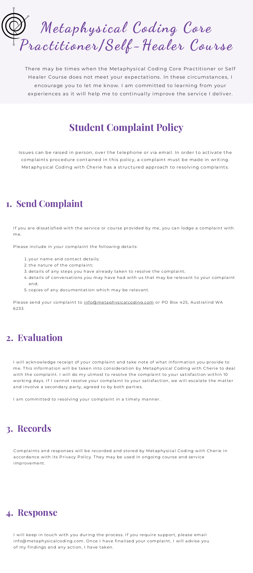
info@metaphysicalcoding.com (119, 302)
